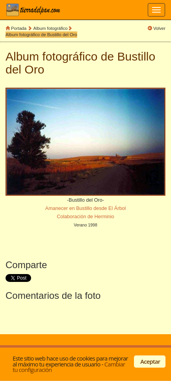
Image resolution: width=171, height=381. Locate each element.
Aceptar (150, 361)
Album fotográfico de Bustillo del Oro (41, 34)
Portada (18, 28)
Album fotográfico (50, 28)
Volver (159, 28)
